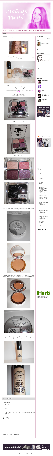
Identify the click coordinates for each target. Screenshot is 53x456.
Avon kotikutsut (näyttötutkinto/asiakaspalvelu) (45, 95)
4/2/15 (8, 417)
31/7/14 (9, 411)
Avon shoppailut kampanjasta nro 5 (44, 209)
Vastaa (6, 408)
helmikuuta (40, 222)
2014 (39, 174)
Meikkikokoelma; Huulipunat (43, 198)
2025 (39, 165)
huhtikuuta (40, 186)
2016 (39, 172)
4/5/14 (9, 404)
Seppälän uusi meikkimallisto (43, 192)
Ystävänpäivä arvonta (45, 80)
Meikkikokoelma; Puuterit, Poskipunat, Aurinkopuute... (43, 195)
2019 (39, 168)
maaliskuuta (40, 221)
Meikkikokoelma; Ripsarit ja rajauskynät (43, 191)
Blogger (32, 453)
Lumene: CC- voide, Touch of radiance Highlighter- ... (43, 218)
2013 (39, 225)
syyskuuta (40, 179)
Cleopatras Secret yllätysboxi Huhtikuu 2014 (43, 189)
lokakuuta (40, 178)
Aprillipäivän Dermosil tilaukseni (43, 216)
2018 (39, 169)
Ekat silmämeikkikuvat (42, 204)
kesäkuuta (40, 183)
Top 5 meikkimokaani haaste (43, 213)
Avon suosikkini (41, 205)
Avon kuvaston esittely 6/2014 (43, 201)
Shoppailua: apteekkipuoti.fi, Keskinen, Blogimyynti (43, 207)
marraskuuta (41, 177)
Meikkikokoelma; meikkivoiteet (43, 197)
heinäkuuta (40, 182)
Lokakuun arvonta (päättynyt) (44, 100)
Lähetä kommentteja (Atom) (8, 437)
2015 (39, 173)
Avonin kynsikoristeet (42, 212)
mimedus (6, 404)
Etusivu (4, 33)
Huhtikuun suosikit (41, 187)
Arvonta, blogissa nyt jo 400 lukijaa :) (45, 90)
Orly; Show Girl (41, 219)
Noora (6, 417)
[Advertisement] (45, 125)
